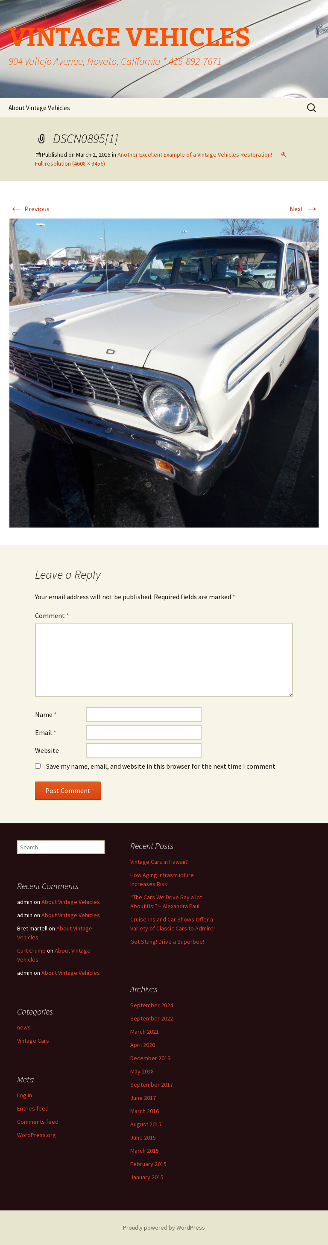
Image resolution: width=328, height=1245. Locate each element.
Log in (24, 1095)
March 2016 (144, 1111)
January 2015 (147, 1177)
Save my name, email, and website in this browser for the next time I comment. (161, 766)
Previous (29, 208)
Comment (52, 615)
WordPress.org (36, 1135)
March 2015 (144, 1151)
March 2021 (144, 1031)
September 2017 (151, 1084)
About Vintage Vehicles (39, 108)
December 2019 (150, 1058)
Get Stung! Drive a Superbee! (167, 941)
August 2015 (145, 1124)
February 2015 (148, 1164)
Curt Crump (31, 950)
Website (47, 750)
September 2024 (151, 1005)
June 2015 (143, 1137)
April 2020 (142, 1045)
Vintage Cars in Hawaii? (159, 862)
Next (304, 208)
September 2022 (151, 1018)
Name (46, 714)
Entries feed (33, 1108)
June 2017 (143, 1098)
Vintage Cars (33, 1040)
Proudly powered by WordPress (164, 1227)
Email (45, 732)
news (24, 1027)
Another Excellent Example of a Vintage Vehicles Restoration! (194, 154)
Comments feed (38, 1121)
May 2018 (142, 1071)
